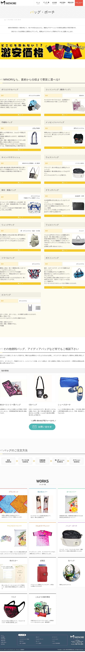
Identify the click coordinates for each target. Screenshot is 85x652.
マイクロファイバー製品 (26, 639)
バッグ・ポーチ (56, 639)
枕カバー (38, 637)
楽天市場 (3, 644)
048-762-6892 (79, 645)
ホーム (5, 19)
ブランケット (23, 637)
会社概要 (3, 637)
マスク (54, 641)
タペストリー (55, 637)
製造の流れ (4, 641)
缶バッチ (38, 641)
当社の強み (4, 639)
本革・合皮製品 (23, 644)
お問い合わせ (4, 642)
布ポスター (22, 641)
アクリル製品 (39, 644)
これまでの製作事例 (57, 644)
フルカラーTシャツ (40, 639)
